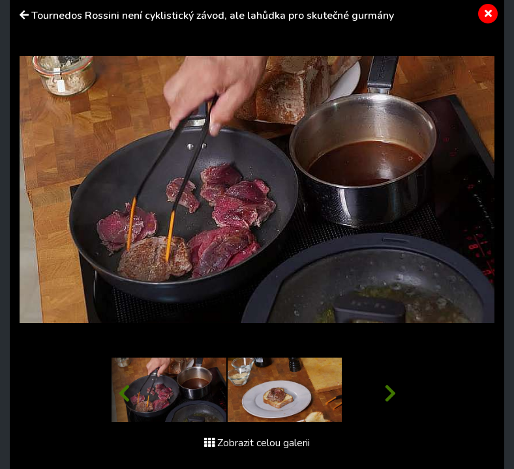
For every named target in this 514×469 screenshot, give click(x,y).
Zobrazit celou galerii (257, 443)
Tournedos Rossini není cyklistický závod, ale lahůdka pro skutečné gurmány (212, 15)
